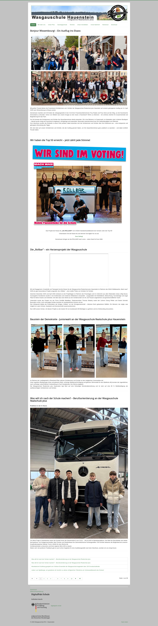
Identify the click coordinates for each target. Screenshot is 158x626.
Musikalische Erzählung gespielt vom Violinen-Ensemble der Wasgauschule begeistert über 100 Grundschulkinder (66, 566)
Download (114, 24)
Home (33, 24)
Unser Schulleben (82, 24)
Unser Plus (51, 24)
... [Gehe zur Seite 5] (54, 578)
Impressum (33, 589)
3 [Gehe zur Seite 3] (47, 578)
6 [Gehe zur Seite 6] (57, 578)
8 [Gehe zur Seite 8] (64, 578)
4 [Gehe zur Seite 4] (50, 578)
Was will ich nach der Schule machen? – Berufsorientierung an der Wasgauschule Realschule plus (61, 559)
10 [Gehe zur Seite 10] (71, 578)
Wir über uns (41, 24)
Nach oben (124, 622)
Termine (72, 24)
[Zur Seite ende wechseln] (80, 578)
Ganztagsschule (62, 24)
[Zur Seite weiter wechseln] (76, 578)
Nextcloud (105, 24)
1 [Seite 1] (40, 578)
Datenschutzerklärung (36, 591)
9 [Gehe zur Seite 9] (67, 578)
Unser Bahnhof (95, 24)
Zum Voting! (79, 236)
